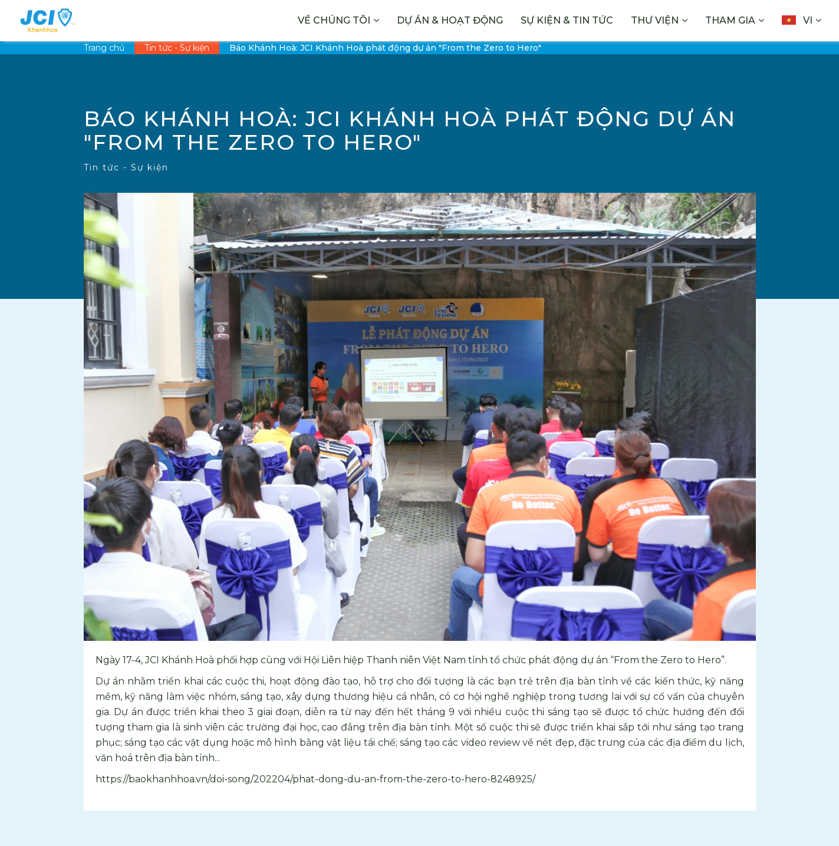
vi (797, 20)
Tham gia (730, 20)
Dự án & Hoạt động (450, 20)
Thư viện (655, 20)
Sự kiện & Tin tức (567, 20)
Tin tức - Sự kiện (176, 47)
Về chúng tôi (334, 20)
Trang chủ (104, 47)
